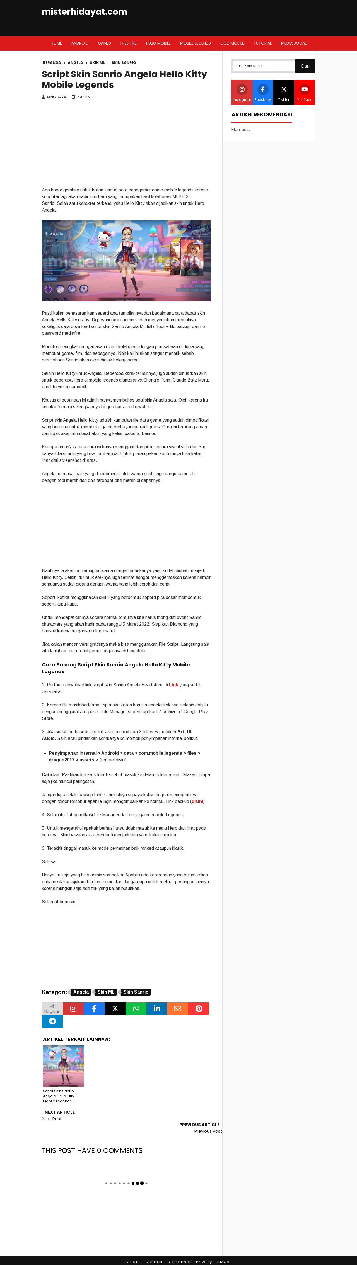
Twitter (284, 93)
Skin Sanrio (136, 992)
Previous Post (208, 1118)
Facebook (263, 93)
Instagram (242, 93)
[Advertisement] (126, 145)
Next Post (52, 1118)
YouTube (304, 93)
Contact (154, 1249)
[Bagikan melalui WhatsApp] (136, 1008)
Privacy (204, 1249)
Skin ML (106, 992)
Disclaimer (179, 1249)
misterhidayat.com (84, 12)
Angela (81, 992)
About (133, 1249)
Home (56, 43)
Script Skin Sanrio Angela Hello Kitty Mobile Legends (124, 79)
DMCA (223, 1249)
